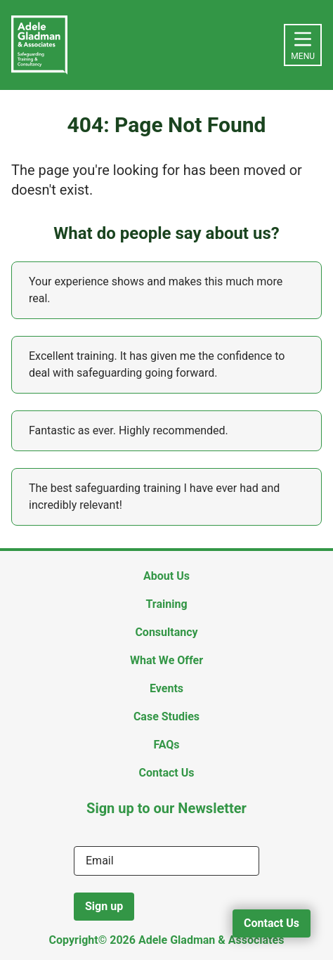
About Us (166, 576)
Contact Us (271, 923)
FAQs (166, 744)
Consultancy (166, 632)
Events (166, 688)
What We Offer (166, 660)
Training (166, 604)
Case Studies (166, 716)
